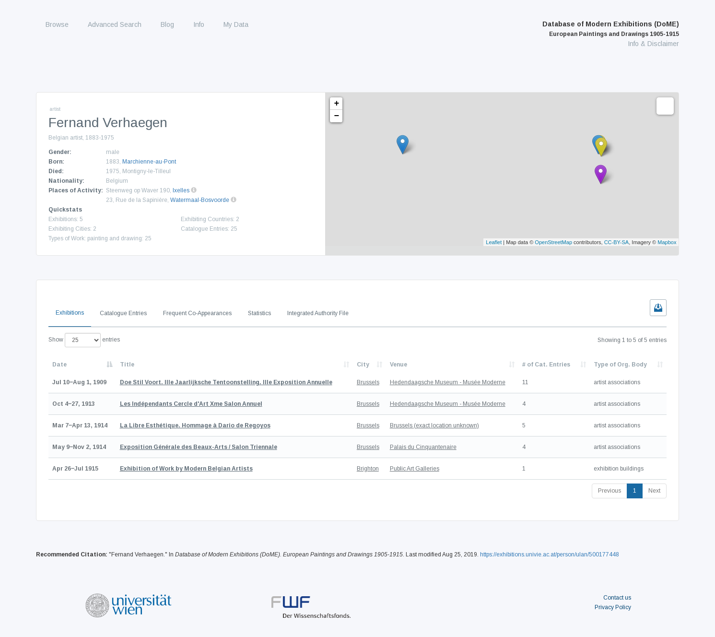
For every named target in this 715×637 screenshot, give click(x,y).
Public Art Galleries (414, 468)
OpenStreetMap (553, 242)
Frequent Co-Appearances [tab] (197, 313)
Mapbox (666, 242)
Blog (167, 24)
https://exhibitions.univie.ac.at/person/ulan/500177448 (549, 554)
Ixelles (181, 190)
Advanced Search (114, 24)
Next (654, 490)
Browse (57, 24)
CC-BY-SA (616, 242)
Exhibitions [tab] (70, 312)
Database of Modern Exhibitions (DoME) (610, 28)
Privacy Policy (613, 607)
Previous (609, 490)
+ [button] (336, 103)
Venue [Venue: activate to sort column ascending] (398, 364)
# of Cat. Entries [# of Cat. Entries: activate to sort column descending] (546, 364)
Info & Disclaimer (653, 43)
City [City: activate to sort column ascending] (363, 364)
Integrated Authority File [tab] (318, 313)
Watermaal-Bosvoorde (199, 200)
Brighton (368, 468)
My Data (235, 24)
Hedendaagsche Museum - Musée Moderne (447, 382)
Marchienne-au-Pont (149, 161)
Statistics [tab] (259, 313)
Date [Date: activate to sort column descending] (59, 364)
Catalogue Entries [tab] (123, 313)
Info (198, 24)
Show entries (84, 340)
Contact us (617, 597)
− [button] (336, 116)
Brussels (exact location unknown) (434, 425)
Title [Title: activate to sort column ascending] (127, 364)
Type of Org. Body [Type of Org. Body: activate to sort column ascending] (620, 364)
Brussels (368, 382)
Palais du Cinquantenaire (423, 447)
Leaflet (494, 242)
